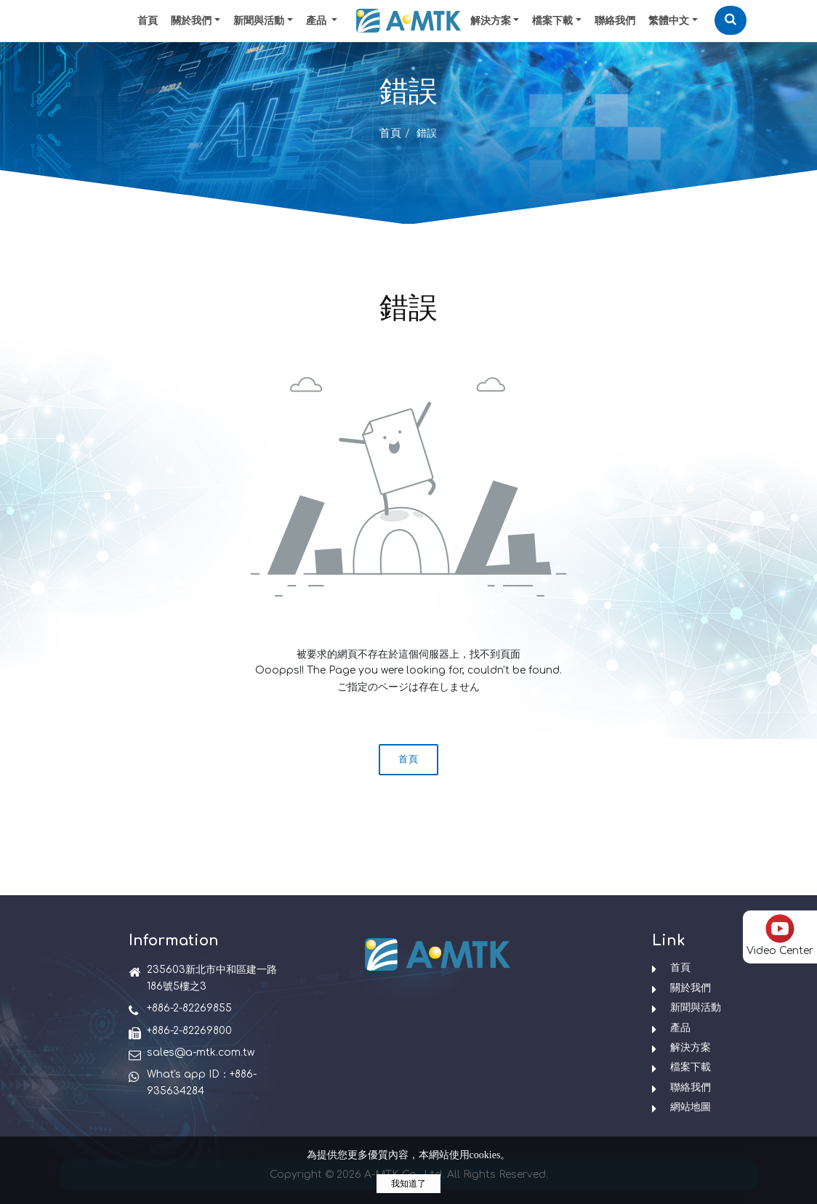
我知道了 (408, 1184)
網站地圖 (690, 1107)
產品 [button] (317, 20)
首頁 (147, 20)
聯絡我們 (615, 20)
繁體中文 (668, 20)
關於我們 (191, 20)
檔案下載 (552, 20)
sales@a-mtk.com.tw (200, 1052)
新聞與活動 (258, 20)
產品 (680, 1027)
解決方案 (490, 20)
